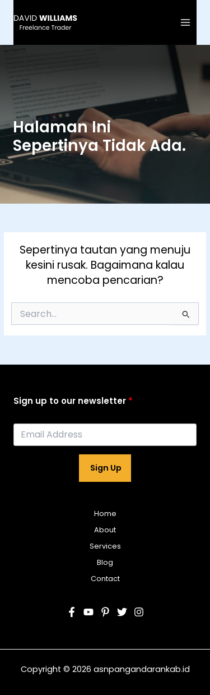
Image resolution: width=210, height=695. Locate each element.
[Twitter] (122, 612)
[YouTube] (88, 612)
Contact (105, 578)
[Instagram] (139, 612)
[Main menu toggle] (186, 22)
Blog (105, 562)
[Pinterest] (105, 612)
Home (105, 513)
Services (105, 546)
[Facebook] (72, 612)
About (105, 530)
